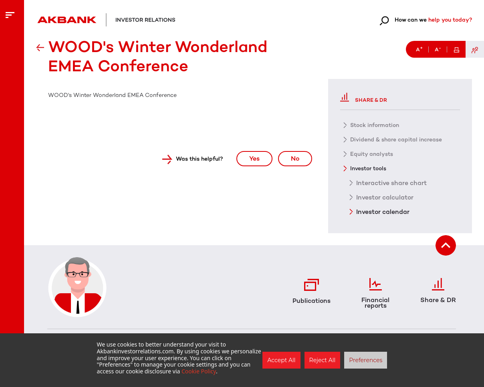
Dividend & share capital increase (396, 139)
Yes (254, 158)
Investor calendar (382, 211)
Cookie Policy (199, 371)
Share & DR (363, 97)
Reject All (322, 360)
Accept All (281, 360)
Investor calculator (384, 197)
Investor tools (368, 168)
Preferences (365, 360)
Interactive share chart (391, 182)
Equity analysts (371, 154)
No (295, 158)
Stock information (374, 125)
